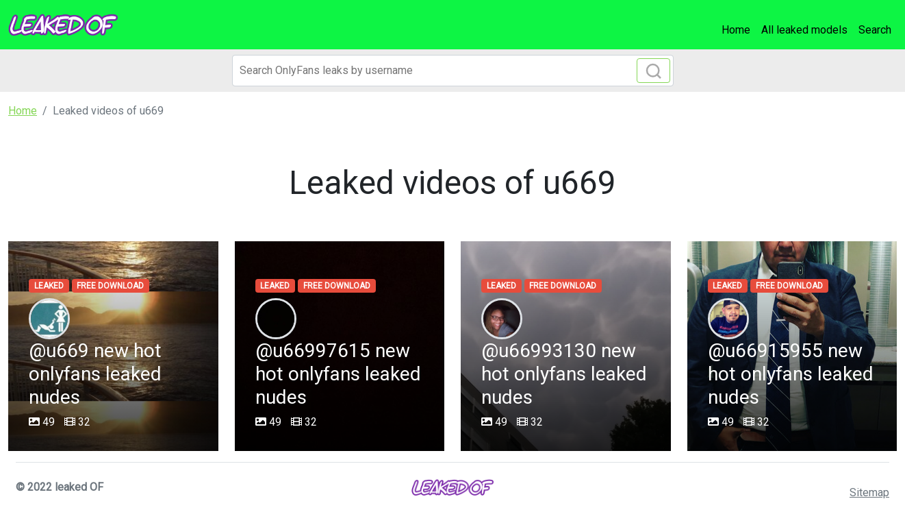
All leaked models (804, 29)
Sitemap (869, 492)
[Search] (453, 70)
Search (874, 29)
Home (736, 29)
